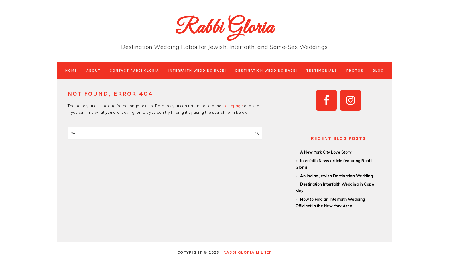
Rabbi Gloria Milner (247, 252)
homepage (232, 105)
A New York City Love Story (325, 152)
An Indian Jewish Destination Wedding (336, 176)
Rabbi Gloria (224, 28)
